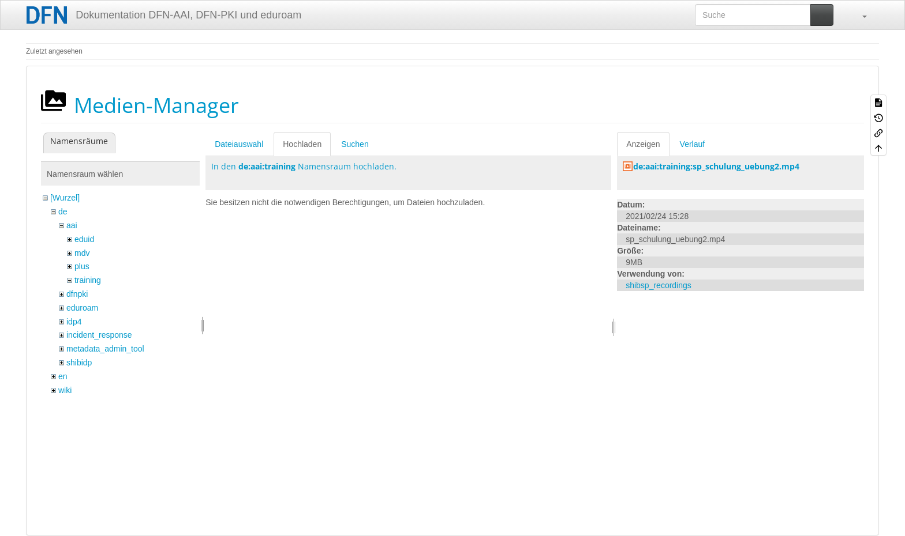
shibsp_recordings (658, 285)
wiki (65, 390)
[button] (859, 15)
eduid (84, 239)
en (63, 376)
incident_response (99, 334)
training (87, 280)
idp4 (73, 321)
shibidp (79, 362)
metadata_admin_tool (105, 348)
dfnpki (77, 294)
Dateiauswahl (239, 144)
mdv (81, 253)
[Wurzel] (65, 197)
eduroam (82, 307)
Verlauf (692, 144)
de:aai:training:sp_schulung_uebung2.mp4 (716, 166)
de (63, 211)
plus (81, 266)
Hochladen (302, 144)
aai (71, 225)
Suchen (354, 144)
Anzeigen (643, 144)
